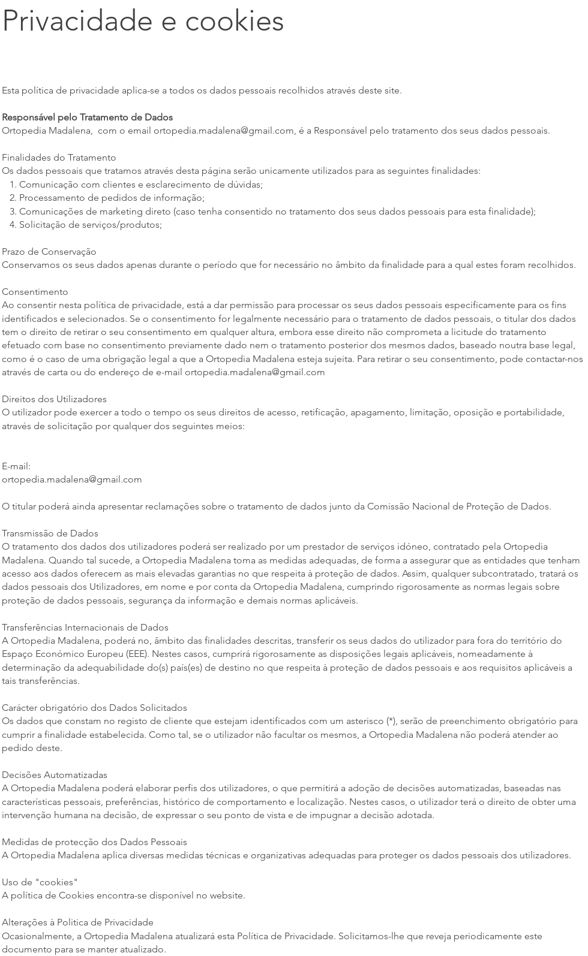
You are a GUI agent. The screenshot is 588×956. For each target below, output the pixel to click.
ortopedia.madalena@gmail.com (224, 130)
